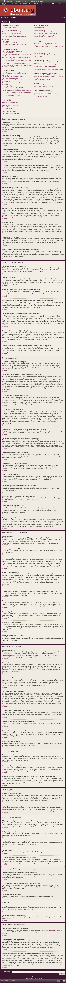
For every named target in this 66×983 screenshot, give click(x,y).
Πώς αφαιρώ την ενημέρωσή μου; (42, 79)
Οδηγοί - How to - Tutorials (16, 3)
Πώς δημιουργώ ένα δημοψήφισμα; (10, 78)
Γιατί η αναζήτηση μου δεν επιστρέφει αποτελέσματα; (47, 64)
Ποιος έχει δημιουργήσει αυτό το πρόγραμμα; (45, 91)
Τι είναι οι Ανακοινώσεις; (8, 108)
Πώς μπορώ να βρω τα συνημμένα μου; (43, 86)
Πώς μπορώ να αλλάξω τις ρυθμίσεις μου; (12, 51)
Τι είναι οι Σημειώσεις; (7, 110)
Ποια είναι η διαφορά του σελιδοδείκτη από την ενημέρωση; (48, 74)
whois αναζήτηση (35, 957)
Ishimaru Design (39, 976)
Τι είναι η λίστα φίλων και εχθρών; (42, 53)
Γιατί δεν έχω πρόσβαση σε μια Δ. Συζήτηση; (13, 86)
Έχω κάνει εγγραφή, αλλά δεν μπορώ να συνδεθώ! (14, 36)
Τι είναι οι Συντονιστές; (39, 28)
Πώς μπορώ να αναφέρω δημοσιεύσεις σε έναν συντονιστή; (16, 90)
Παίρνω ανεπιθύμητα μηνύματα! (41, 45)
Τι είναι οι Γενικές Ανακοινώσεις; (10, 106)
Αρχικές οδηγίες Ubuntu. (37, 1)
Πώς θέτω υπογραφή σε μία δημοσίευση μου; (13, 76)
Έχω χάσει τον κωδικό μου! (8, 35)
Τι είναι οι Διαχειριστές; (39, 27)
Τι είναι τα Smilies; (6, 103)
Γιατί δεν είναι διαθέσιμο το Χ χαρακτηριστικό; (45, 93)
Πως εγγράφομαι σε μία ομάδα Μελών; (43, 31)
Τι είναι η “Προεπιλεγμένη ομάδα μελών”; (44, 36)
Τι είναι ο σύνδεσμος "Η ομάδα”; (41, 38)
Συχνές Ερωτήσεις (47, 3)
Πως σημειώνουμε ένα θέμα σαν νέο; (11, 95)
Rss (39, 3)
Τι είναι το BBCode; (7, 100)
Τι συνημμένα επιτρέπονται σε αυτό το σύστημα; (45, 84)
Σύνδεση (63, 3)
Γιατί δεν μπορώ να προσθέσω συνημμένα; (12, 87)
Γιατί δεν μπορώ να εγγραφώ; (9, 42)
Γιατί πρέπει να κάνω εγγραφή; (9, 28)
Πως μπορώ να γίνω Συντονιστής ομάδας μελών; (46, 33)
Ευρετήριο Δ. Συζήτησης (9, 17)
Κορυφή (6, 131)
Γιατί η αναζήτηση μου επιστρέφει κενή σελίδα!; (45, 66)
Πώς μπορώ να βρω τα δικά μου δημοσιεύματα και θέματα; (48, 69)
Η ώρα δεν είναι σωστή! (8, 52)
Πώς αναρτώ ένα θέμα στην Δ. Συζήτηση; (12, 72)
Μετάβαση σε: (7, 971)
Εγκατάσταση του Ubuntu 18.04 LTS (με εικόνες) (18, 1)
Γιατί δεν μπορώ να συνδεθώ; (9, 27)
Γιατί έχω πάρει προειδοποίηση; (10, 89)
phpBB (32, 974)
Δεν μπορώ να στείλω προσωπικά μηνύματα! (45, 43)
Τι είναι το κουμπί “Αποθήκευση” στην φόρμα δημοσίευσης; (16, 92)
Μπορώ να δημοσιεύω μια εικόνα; (10, 105)
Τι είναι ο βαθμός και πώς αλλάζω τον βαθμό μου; (14, 63)
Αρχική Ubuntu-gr (6, 3)
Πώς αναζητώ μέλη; (38, 68)
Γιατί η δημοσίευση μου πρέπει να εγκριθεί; (12, 93)
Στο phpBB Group (54, 930)
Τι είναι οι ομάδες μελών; (40, 30)
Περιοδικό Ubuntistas (28, 3)
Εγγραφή (56, 3)
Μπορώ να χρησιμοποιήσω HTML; (10, 102)
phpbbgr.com (39, 978)
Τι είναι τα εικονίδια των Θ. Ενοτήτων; (11, 113)
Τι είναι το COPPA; (6, 41)
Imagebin (6, 4)
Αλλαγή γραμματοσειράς (63, 17)
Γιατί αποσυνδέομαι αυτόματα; (9, 30)
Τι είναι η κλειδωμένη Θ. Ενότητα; (10, 111)
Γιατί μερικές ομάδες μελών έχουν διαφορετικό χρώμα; (47, 35)
